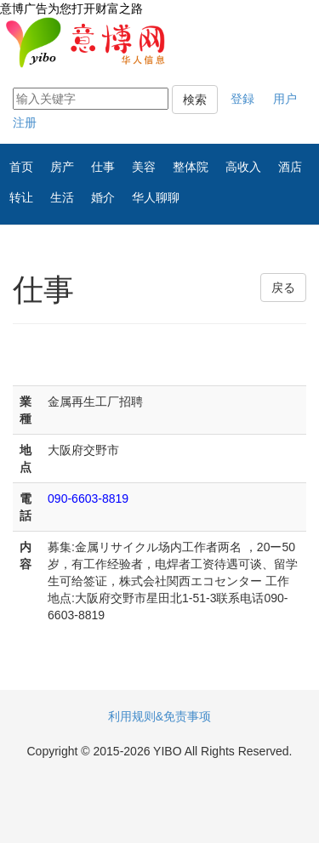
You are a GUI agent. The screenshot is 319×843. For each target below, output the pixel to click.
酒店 (290, 167)
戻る (283, 287)
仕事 (103, 167)
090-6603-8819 (88, 498)
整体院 (190, 167)
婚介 (103, 197)
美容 (144, 167)
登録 (242, 98)
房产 (62, 167)
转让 (21, 197)
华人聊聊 (155, 197)
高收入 (243, 167)
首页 (21, 167)
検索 (195, 99)
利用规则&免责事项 (159, 716)
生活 (62, 197)
